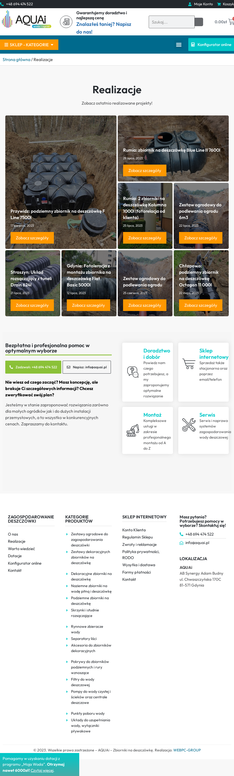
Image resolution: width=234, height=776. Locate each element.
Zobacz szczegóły (32, 237)
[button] (178, 44)
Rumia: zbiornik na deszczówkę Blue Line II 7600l (171, 150)
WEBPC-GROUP (187, 750)
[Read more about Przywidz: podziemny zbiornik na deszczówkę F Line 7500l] (60, 182)
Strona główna (16, 59)
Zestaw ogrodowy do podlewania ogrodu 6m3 (200, 211)
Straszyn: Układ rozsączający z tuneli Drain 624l (31, 278)
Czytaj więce (42, 770)
